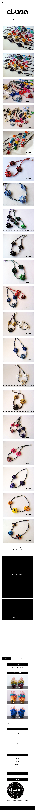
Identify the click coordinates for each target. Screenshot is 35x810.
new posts (6, 658)
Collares (18, 547)
